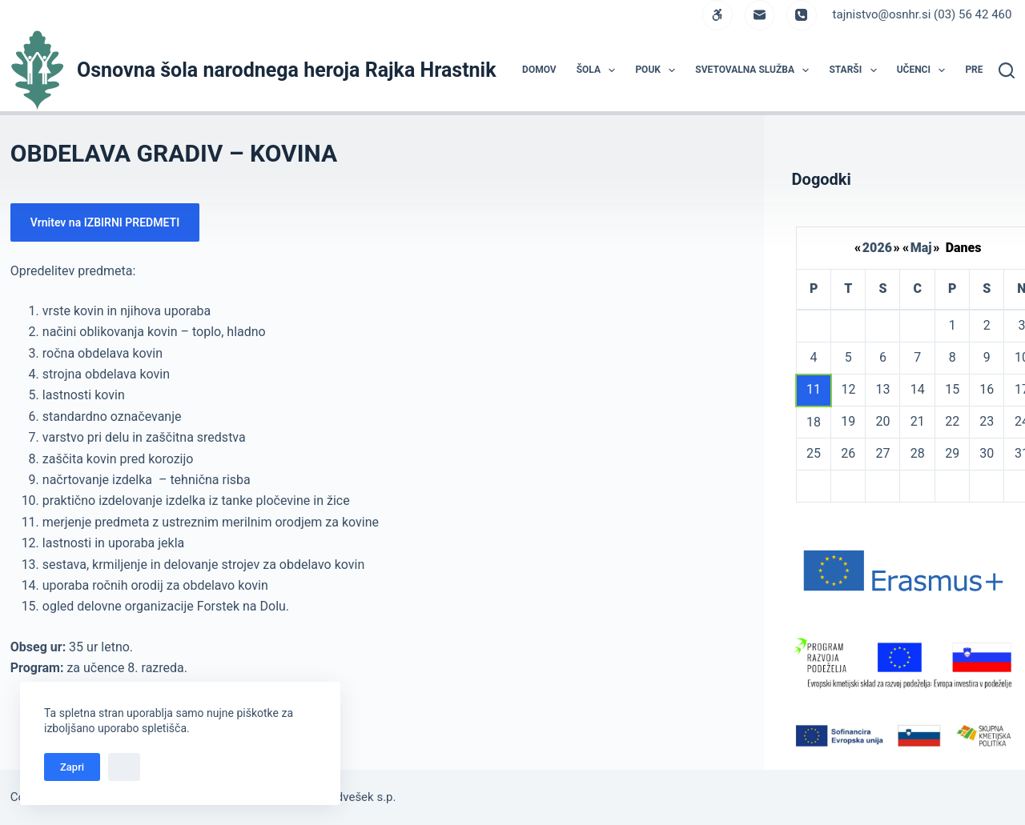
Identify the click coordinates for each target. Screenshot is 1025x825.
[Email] (760, 15)
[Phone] (801, 15)
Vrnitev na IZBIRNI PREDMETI (104, 222)
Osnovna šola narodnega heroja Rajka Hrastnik (286, 70)
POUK (658, 70)
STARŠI (855, 70)
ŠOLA (599, 70)
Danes (964, 247)
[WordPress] (717, 15)
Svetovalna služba (755, 70)
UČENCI (924, 70)
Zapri (72, 767)
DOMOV (539, 69)
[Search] (1007, 70)
